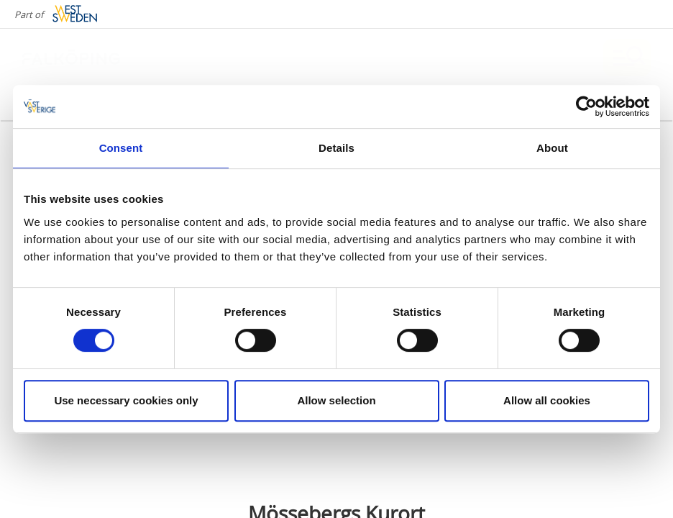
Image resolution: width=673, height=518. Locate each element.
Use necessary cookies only (126, 400)
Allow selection (336, 400)
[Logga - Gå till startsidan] (72, 57)
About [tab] (552, 148)
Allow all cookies (546, 400)
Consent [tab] (121, 148)
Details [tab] (336, 148)
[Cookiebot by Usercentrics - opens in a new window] (586, 106)
